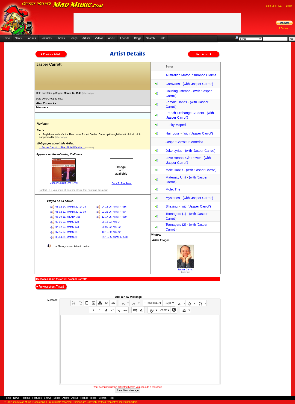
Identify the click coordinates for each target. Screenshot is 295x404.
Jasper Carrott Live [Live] (63, 183)
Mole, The (172, 189)
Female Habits (176, 102)
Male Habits (174, 170)
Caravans (172, 84)
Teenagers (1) (175, 214)
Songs (73, 38)
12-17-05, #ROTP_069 (114, 216)
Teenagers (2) (175, 224)
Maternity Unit (175, 177)
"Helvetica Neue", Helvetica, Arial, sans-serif (153, 302)
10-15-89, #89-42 (111, 232)
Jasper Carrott (185, 269)
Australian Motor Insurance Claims (190, 75)
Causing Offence (177, 91)
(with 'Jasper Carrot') (198, 84)
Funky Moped (175, 125)
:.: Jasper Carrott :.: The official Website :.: (62, 147)
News (18, 38)
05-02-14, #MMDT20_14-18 (71, 206)
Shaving (171, 206)
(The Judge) (88, 93)
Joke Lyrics (173, 150)
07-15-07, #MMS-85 (66, 232)
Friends (124, 38)
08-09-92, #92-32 (111, 226)
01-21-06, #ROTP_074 (114, 211)
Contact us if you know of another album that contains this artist (72, 190)
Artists (86, 38)
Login (289, 5)
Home (6, 38)
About (111, 38)
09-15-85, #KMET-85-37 (115, 237)
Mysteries (172, 198)
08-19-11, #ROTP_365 (68, 216)
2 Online (283, 28)
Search (150, 38)
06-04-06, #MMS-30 (66, 237)
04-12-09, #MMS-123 (67, 226)
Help (162, 38)
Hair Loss (172, 133)
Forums (31, 38)
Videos (99, 38)
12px (168, 302)
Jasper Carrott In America (184, 142)
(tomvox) (89, 147)
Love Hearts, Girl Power (183, 158)
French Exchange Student (184, 113)
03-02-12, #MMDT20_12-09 (71, 211)
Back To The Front (122, 183)
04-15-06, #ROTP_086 (114, 206)
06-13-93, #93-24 (111, 221)
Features (46, 38)
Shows (60, 38)
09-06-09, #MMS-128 (67, 221)
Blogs (137, 38)
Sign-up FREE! (274, 5)
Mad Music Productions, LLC (35, 402)
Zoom (164, 310)
